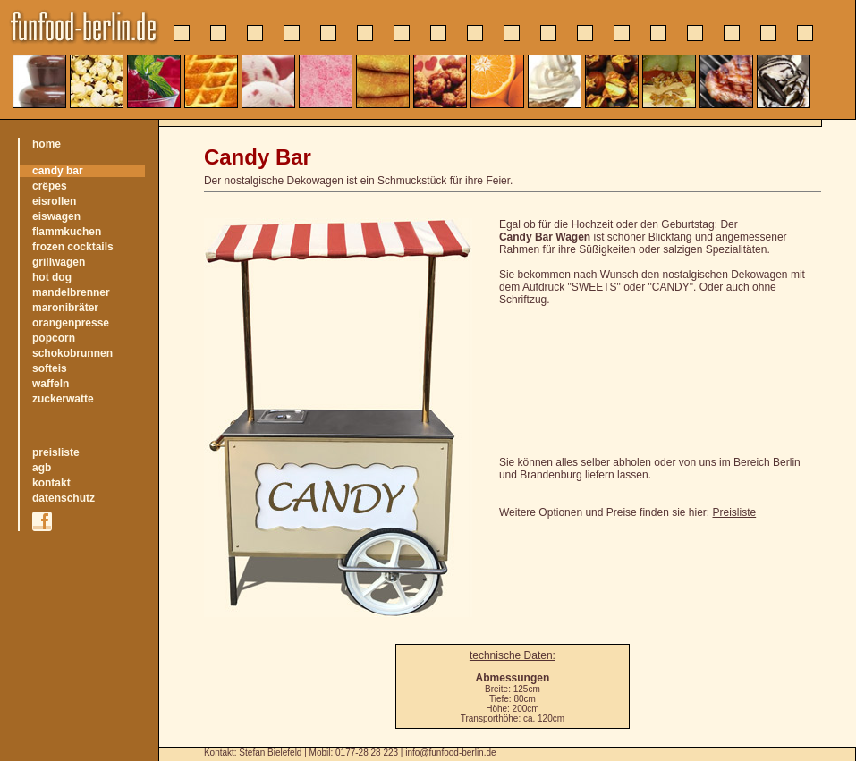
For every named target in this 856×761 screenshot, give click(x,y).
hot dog (52, 277)
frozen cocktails (73, 247)
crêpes (49, 186)
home (46, 144)
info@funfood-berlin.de (450, 752)
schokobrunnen (72, 353)
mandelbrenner (71, 292)
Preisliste (735, 512)
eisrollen (54, 201)
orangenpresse (70, 323)
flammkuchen (66, 231)
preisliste (56, 452)
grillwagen (58, 262)
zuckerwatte (63, 399)
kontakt (51, 483)
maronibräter (65, 307)
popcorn (53, 338)
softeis (49, 368)
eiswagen (56, 216)
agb (41, 467)
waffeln (50, 383)
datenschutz (63, 498)
